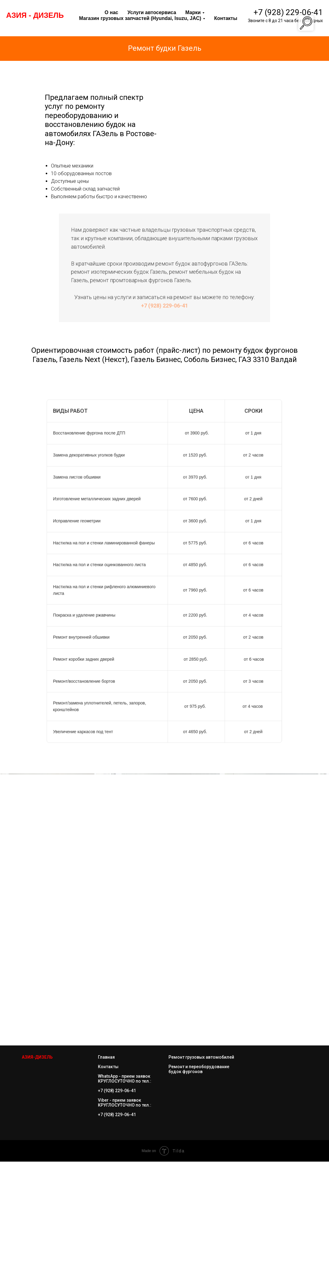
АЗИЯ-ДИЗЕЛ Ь (37, 1166)
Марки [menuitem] (193, 12)
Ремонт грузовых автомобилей (201, 1166)
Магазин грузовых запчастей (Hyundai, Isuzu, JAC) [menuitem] (140, 18)
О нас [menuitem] (111, 12)
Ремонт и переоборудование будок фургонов (198, 1178)
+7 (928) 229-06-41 (288, 12)
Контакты (108, 1176)
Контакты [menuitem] (225, 18)
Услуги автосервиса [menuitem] (151, 12)
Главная (106, 1166)
